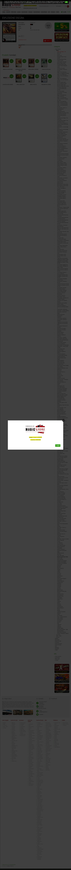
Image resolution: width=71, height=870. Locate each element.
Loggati (30, 437)
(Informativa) (29, 2)
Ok (66, 2)
